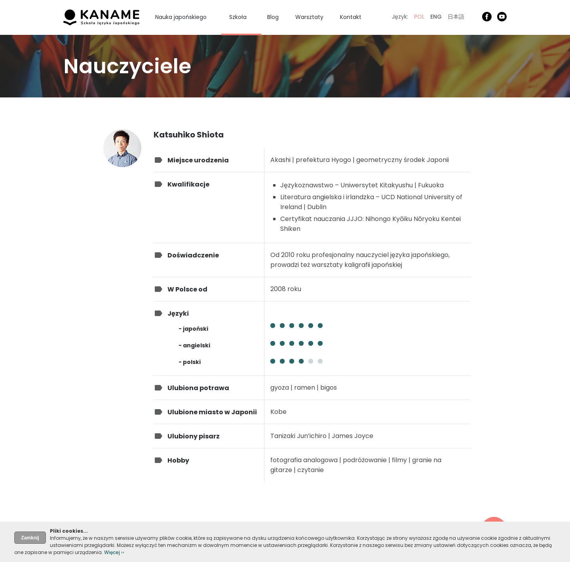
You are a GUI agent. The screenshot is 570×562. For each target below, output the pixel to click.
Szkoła (238, 17)
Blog (273, 17)
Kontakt (350, 17)
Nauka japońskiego (181, 17)
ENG (436, 17)
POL (419, 17)
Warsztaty (309, 17)
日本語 (456, 17)
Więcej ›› (114, 552)
